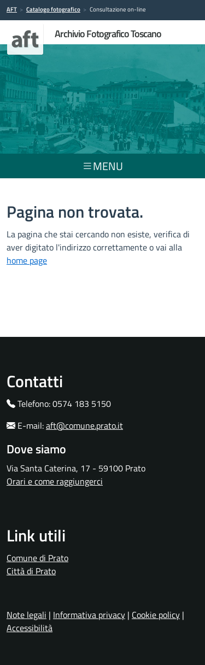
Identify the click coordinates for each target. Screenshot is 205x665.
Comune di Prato (37, 557)
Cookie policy (156, 614)
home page (27, 260)
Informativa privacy (89, 614)
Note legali (26, 614)
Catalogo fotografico (53, 9)
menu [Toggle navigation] (102, 166)
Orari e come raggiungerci (55, 481)
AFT (12, 9)
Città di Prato (31, 571)
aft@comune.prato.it (84, 425)
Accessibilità (29, 627)
